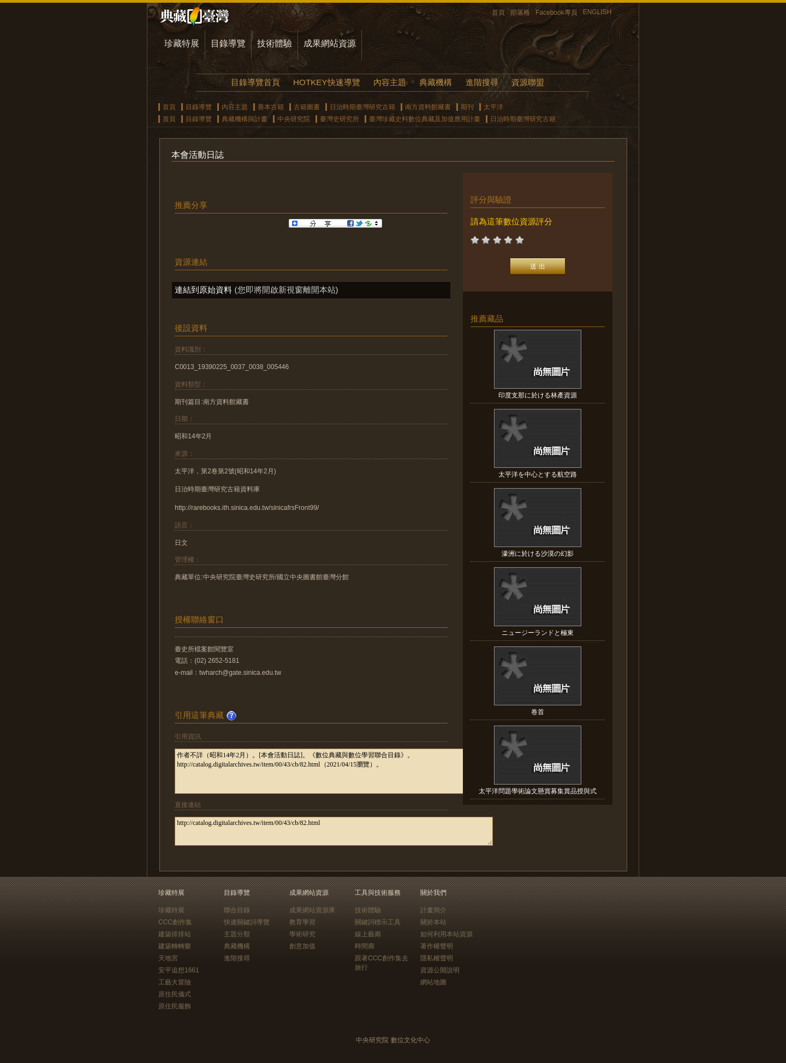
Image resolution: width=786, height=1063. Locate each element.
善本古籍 (271, 107)
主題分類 (237, 934)
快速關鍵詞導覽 (247, 922)
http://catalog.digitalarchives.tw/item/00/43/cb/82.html (334, 831)
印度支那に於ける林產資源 (537, 395)
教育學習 (302, 922)
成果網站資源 (329, 43)
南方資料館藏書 (428, 107)
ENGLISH (597, 12)
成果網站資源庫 (312, 910)
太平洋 (493, 107)
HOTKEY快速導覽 (326, 82)
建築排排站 (174, 934)
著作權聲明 (436, 946)
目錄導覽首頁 (255, 82)
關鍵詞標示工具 (378, 922)
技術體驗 (274, 43)
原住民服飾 (174, 1006)
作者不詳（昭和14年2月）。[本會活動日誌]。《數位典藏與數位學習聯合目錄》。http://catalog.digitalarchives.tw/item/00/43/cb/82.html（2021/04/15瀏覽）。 (334, 771)
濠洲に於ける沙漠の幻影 (538, 553)
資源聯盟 (527, 82)
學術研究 (302, 934)
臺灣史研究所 (339, 119)
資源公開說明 (440, 970)
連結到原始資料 (203, 289)
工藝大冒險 (174, 982)
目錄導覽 (228, 43)
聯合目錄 (237, 910)
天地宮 (168, 958)
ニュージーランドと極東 (538, 633)
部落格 (520, 12)
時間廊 (364, 946)
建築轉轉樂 (174, 946)
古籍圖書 (307, 107)
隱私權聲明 (436, 958)
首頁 (498, 12)
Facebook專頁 (556, 12)
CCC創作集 (175, 922)
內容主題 (389, 82)
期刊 (467, 107)
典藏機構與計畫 (244, 119)
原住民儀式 (174, 994)
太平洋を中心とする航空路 (537, 474)
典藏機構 (435, 82)
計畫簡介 (433, 910)
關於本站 (433, 922)
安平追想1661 (178, 970)
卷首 (537, 712)
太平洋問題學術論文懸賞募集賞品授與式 (538, 791)
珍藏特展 (181, 43)
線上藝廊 (368, 934)
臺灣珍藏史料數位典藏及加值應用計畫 (424, 119)
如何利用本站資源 (446, 934)
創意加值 (302, 946)
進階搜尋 (482, 82)
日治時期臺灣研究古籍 (362, 107)
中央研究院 (293, 119)
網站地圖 (433, 982)
